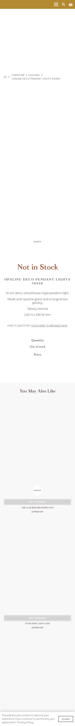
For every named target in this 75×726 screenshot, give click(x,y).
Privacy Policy (25, 722)
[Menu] (56, 4)
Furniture (18, 75)
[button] (37, 502)
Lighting (34, 75)
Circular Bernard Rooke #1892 (38, 508)
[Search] (63, 4)
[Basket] (70, 4)
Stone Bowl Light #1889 (37, 624)
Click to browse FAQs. (49, 325)
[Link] (13, 4)
